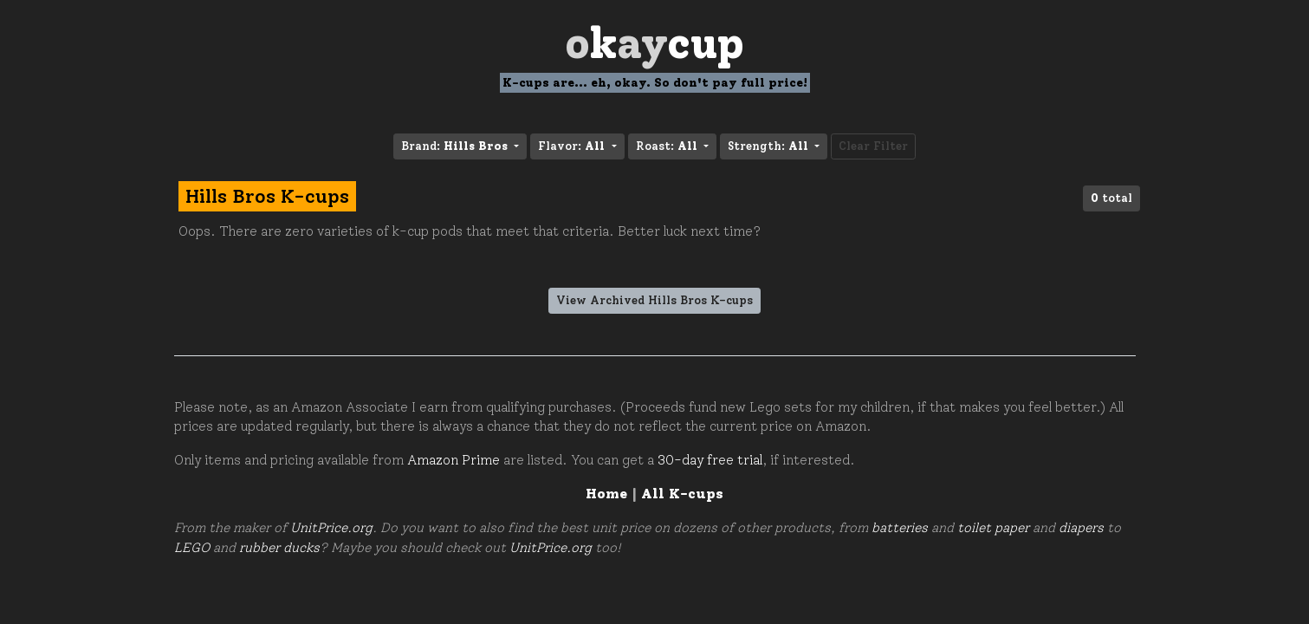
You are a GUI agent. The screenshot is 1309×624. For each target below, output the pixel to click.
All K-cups (682, 493)
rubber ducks (279, 548)
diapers (1081, 528)
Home (606, 493)
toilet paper (993, 528)
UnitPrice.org (331, 528)
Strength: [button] (770, 146)
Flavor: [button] (573, 146)
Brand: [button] (456, 146)
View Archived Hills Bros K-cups (654, 300)
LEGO (192, 548)
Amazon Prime (453, 460)
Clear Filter (873, 146)
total (1111, 198)
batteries (900, 528)
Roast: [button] (668, 146)
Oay (654, 42)
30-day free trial (710, 460)
